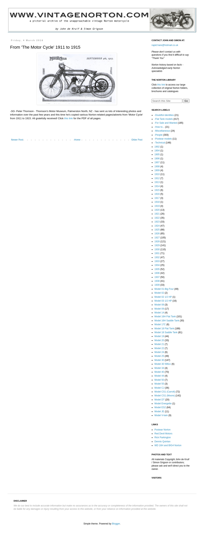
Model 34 (159, 368)
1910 (157, 174)
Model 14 (159, 312)
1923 (157, 221)
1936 (157, 273)
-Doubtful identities (164, 115)
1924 (157, 225)
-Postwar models (163, 138)
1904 (157, 150)
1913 (157, 182)
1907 (157, 162)
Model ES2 (160, 407)
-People (158, 135)
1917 (157, 198)
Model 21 (159, 344)
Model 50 (159, 380)
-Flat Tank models (163, 119)
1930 (157, 249)
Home (77, 139)
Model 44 (159, 375)
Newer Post (17, 139)
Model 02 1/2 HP (163, 297)
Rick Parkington (162, 437)
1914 (157, 186)
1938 (157, 281)
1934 (157, 265)
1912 (157, 178)
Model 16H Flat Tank (165, 316)
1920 (157, 210)
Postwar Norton (162, 429)
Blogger (116, 523)
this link (68, 118)
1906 (157, 158)
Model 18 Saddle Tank (166, 332)
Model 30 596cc (162, 364)
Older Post (136, 139)
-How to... (159, 127)
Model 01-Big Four (164, 289)
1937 (157, 277)
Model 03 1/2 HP (163, 300)
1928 (157, 241)
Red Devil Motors (163, 433)
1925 (157, 229)
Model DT (159, 399)
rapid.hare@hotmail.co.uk (165, 45)
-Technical (159, 142)
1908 (157, 166)
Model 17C (160, 324)
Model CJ (159, 387)
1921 (157, 213)
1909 (157, 170)
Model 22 (159, 348)
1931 (157, 253)
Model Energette (163, 403)
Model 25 (159, 356)
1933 (157, 261)
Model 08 (159, 304)
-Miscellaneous (162, 130)
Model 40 (159, 372)
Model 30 (159, 360)
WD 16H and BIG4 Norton (167, 445)
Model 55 (159, 383)
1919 (157, 206)
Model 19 (159, 336)
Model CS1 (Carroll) (164, 391)
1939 (157, 285)
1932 (157, 257)
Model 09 (159, 308)
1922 (157, 217)
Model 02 (159, 293)
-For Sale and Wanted (165, 123)
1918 (157, 202)
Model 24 (159, 352)
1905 (157, 154)
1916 (157, 194)
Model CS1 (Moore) (164, 395)
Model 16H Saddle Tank (166, 320)
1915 (157, 190)
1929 (157, 245)
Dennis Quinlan (162, 441)
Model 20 (159, 340)
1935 (157, 269)
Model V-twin (161, 415)
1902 (157, 146)
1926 (157, 233)
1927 (157, 237)
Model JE (159, 411)
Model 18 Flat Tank (164, 328)
